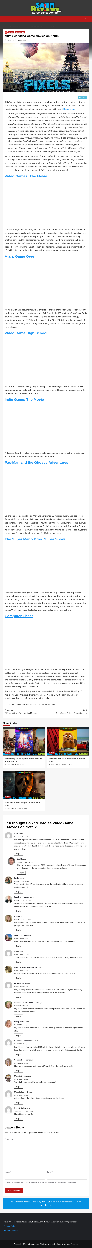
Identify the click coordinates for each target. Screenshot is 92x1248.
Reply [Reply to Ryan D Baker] (18, 1118)
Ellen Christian (20, 935)
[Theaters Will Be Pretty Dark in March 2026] (68, 741)
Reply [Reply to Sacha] (18, 892)
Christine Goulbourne (23, 1041)
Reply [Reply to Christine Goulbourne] (18, 1054)
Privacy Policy (10, 1226)
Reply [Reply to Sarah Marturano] (18, 911)
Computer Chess (19, 616)
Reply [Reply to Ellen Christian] (18, 946)
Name (8, 1172)
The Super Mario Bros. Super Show (35, 539)
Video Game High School (26, 333)
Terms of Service (10, 1230)
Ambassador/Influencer (29, 704)
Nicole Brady (10, 764)
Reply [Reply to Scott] (21, 872)
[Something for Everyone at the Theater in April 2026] (24, 741)
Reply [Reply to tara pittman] (18, 1035)
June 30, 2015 (21, 40)
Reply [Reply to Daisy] (18, 962)
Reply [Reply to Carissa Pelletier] (18, 1070)
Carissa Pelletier (21, 1060)
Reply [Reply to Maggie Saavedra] (18, 1102)
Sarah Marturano (21, 897)
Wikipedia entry (69, 109)
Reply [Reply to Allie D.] (18, 930)
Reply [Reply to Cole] (18, 853)
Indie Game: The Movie (24, 399)
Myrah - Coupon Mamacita (26, 1002)
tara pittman (20, 1021)
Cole (16, 833)
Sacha (16, 878)
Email (50, 1172)
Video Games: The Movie (26, 176)
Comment (10, 1139)
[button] (5, 19)
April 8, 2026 (20, 764)
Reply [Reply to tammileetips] (18, 997)
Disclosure (82, 98)
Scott (19, 859)
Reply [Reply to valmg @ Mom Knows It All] (18, 978)
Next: (66, 712)
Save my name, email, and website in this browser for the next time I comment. (42, 1182)
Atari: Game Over (19, 256)
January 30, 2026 (22, 808)
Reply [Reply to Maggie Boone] (18, 1086)
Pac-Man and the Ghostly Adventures (36, 462)
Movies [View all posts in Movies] (11, 32)
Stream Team (50, 704)
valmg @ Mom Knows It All (25, 967)
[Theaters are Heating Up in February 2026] (24, 785)
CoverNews (61, 1244)
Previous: (25, 712)
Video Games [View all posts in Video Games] (19, 32)
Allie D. (17, 916)
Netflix (41, 704)
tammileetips (20, 983)
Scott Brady (10, 40)
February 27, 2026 (66, 764)
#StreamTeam (14, 704)
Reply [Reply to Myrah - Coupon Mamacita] (18, 1016)
